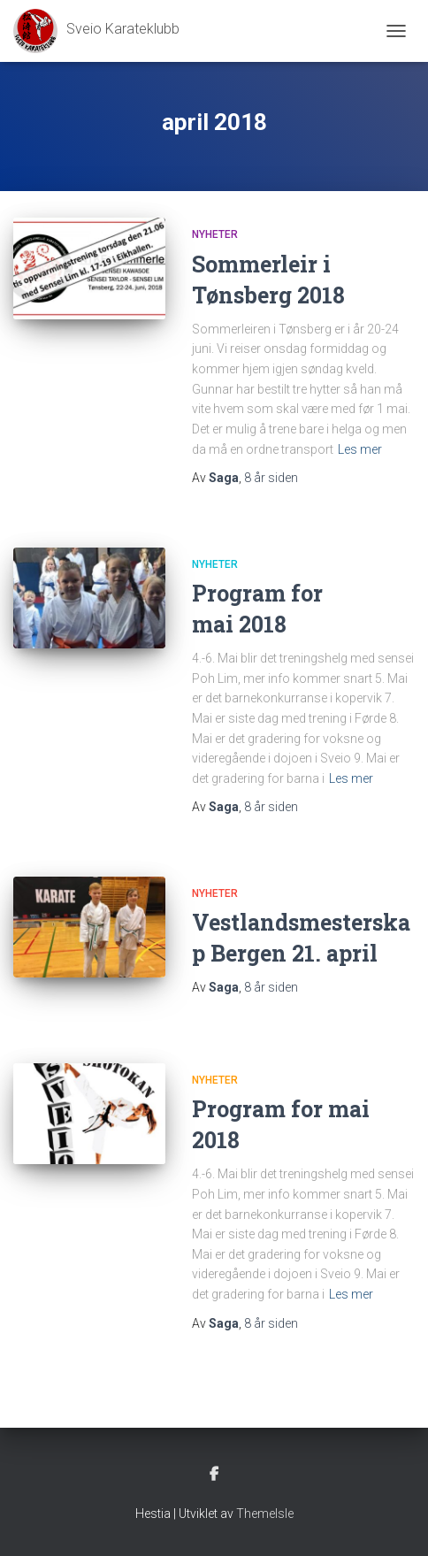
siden (271, 478)
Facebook (214, 1474)
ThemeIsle (265, 1513)
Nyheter (215, 234)
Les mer (360, 449)
